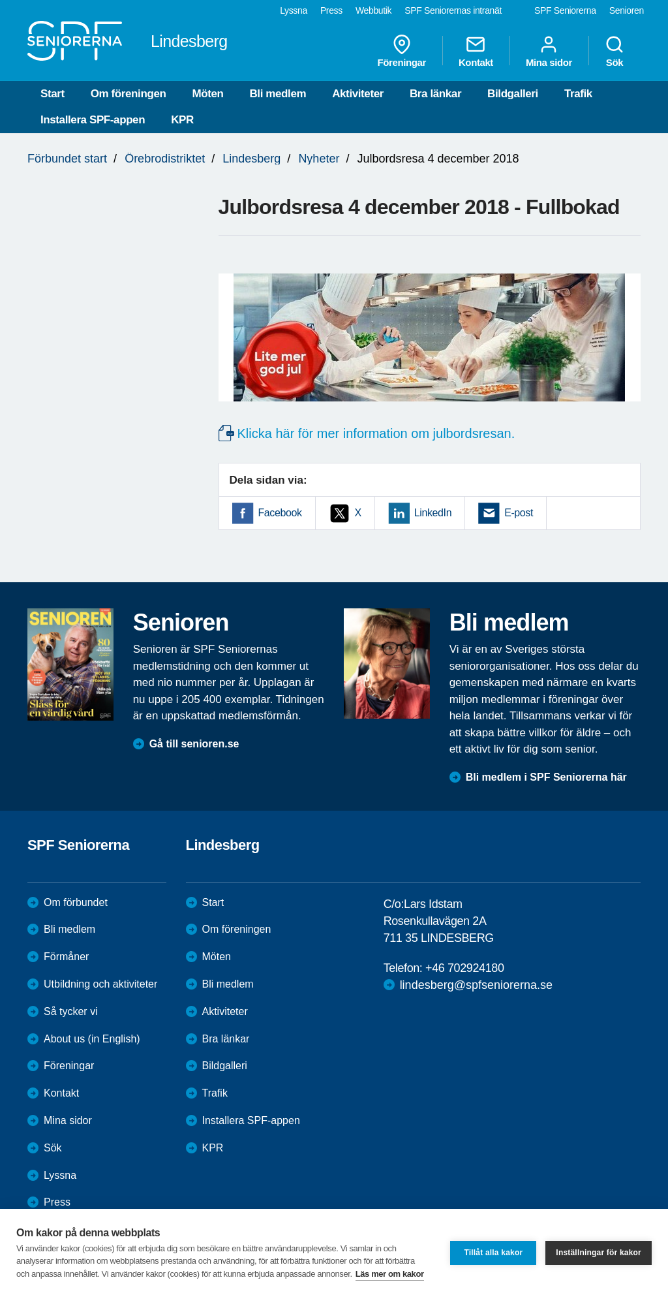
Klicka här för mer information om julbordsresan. (376, 433)
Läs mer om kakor (390, 1274)
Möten (207, 93)
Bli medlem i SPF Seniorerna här (546, 777)
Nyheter (318, 158)
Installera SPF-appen (92, 120)
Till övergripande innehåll (0, 0)
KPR (182, 120)
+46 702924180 (464, 968)
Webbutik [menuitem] (373, 10)
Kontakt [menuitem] (476, 51)
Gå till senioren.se (194, 743)
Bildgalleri (512, 93)
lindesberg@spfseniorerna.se (476, 985)
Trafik (578, 93)
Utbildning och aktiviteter (100, 984)
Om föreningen (128, 93)
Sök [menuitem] (614, 51)
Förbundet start (67, 158)
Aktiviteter (358, 93)
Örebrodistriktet (165, 158)
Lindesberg (251, 158)
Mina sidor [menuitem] (549, 51)
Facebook (280, 512)
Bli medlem (277, 93)
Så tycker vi (71, 1011)
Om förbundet (76, 902)
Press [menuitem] (331, 10)
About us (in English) (92, 1038)
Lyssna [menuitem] (293, 10)
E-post (518, 512)
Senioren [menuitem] (626, 10)
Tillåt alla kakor (493, 1252)
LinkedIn (432, 512)
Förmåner (66, 956)
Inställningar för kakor (598, 1252)
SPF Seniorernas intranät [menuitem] (453, 10)
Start (52, 93)
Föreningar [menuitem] (402, 51)
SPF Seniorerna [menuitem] (565, 10)
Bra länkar (435, 93)
